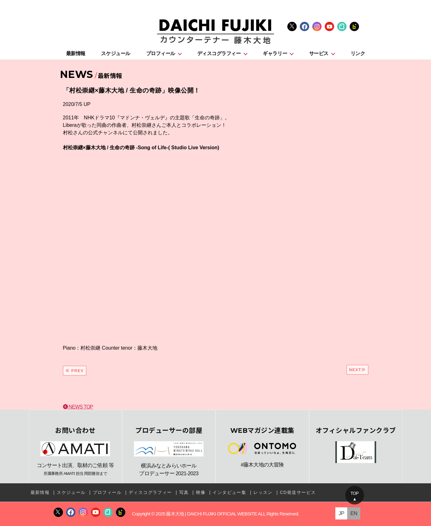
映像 (201, 492)
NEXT (357, 369)
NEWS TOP (78, 406)
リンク (358, 53)
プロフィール (160, 53)
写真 (184, 492)
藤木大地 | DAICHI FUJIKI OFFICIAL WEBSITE (211, 513)
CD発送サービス (298, 492)
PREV (74, 370)
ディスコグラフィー (219, 53)
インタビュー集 (229, 492)
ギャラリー (275, 53)
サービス (318, 53)
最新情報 (75, 53)
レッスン (263, 492)
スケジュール (115, 53)
